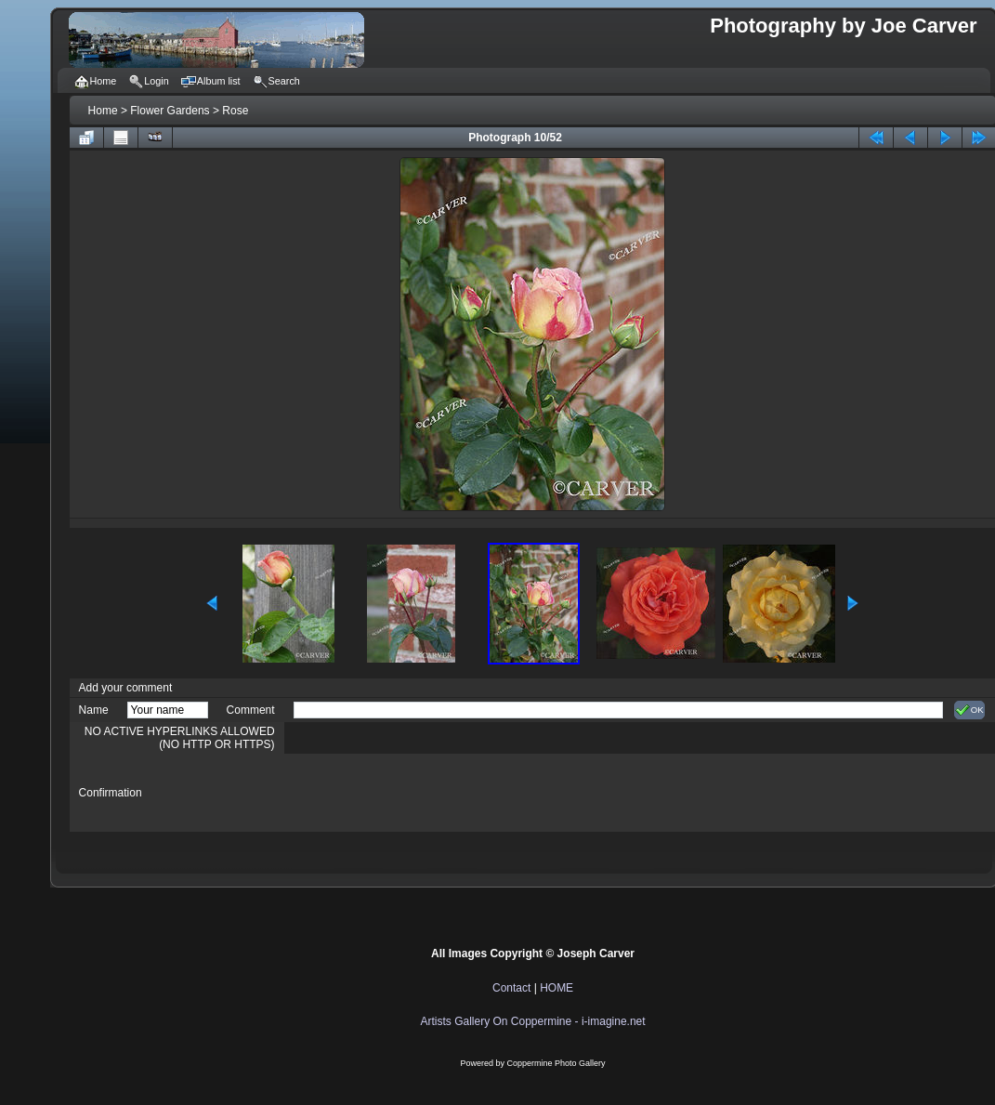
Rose (235, 110)
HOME (556, 987)
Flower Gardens (169, 110)
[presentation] (435, 792)
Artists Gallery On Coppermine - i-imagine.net (533, 1021)
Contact (511, 987)
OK (969, 710)
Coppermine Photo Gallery (556, 1063)
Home (103, 110)
